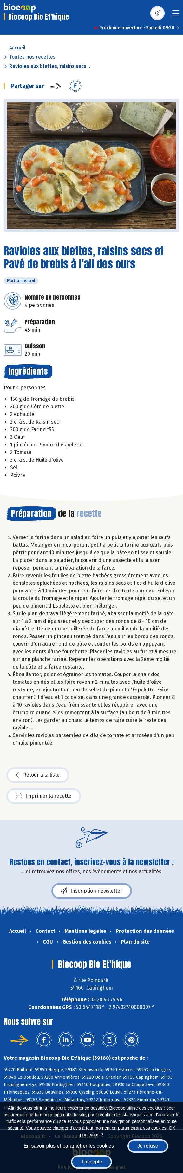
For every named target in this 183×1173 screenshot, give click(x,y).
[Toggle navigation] (175, 15)
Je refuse (147, 1146)
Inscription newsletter (91, 891)
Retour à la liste (38, 775)
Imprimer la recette (43, 796)
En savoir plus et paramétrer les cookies (68, 1146)
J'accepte (91, 1161)
